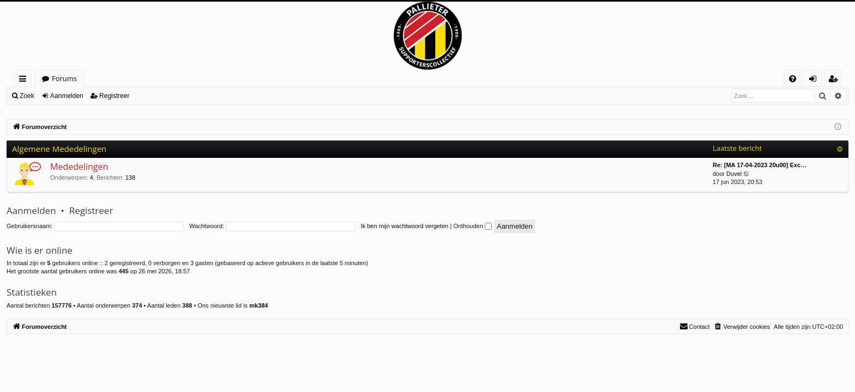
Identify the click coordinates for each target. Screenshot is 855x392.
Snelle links (25, 80)
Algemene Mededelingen (59, 148)
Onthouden (472, 226)
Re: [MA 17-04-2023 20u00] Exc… (759, 165)
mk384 (258, 305)
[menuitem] (792, 78)
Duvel (734, 173)
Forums (64, 78)
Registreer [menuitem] (835, 80)
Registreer (114, 96)
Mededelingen (79, 167)
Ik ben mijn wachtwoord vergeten (405, 226)
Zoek (27, 96)
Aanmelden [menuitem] (815, 80)
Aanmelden (66, 96)
